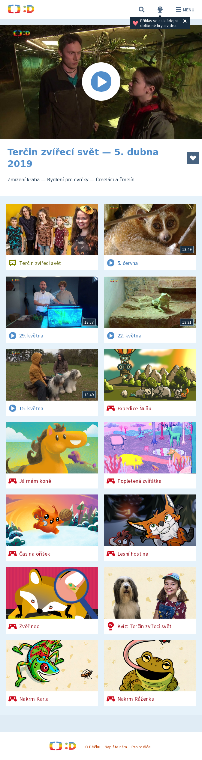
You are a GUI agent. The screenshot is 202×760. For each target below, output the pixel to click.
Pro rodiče (140, 747)
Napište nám (116, 747)
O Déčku (92, 747)
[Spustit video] (101, 82)
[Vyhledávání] (142, 9)
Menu (184, 9)
